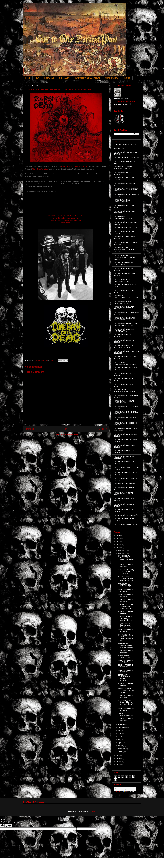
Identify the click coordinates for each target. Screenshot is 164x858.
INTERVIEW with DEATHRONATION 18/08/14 (124, 217)
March (120, 746)
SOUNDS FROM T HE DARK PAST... (126, 710)
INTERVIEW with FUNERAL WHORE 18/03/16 (124, 264)
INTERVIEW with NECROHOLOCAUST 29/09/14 (125, 363)
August (121, 730)
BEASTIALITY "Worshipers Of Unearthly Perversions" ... (124, 677)
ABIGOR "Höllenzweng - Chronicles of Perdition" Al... (126, 571)
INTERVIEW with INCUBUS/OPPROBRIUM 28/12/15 (126, 297)
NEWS (37, 78)
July (120, 733)
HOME (27, 78)
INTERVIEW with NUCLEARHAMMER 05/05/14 (124, 391)
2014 (118, 762)
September (122, 727)
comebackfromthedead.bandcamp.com (66, 218)
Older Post (103, 429)
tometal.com (65, 223)
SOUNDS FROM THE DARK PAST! (126, 145)
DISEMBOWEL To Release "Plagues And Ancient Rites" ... (125, 703)
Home (66, 429)
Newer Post (29, 429)
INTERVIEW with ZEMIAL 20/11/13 (126, 524)
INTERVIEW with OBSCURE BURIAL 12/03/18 (124, 402)
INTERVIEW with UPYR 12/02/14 (125, 484)
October (121, 724)
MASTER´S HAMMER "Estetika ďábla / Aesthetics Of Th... (125, 606)
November (122, 553)
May (120, 740)
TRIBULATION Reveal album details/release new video (125, 637)
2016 (118, 755)
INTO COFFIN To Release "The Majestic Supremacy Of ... (126, 558)
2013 (118, 765)
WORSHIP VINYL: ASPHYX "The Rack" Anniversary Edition (126, 645)
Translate (128, 792)
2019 (118, 542)
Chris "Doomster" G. (124, 98)
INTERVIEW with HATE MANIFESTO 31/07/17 (122, 280)
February (121, 749)
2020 (118, 538)
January (121, 752)
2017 (118, 548)
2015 (118, 759)
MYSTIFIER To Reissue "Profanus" (125, 715)
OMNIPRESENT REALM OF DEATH (87, 78)
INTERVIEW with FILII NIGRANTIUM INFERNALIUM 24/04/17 (124, 257)
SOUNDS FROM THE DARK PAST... (125, 566)
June (120, 736)
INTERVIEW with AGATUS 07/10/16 (126, 158)
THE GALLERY (64, 78)
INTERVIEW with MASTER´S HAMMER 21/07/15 (124, 330)
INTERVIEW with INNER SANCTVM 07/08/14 (122, 302)
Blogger (93, 811)
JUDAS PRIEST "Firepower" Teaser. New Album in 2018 (125, 578)
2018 (118, 545)
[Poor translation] (8, 825)
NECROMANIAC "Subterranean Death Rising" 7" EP (125, 625)
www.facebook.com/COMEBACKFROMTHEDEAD (66, 216)
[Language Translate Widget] (125, 789)
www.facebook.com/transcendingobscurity (66, 220)
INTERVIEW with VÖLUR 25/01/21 (126, 515)
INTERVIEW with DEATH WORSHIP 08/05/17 (123, 201)
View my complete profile (122, 104)
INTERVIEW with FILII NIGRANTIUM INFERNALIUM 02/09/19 (124, 250)
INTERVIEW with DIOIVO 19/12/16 (126, 228)
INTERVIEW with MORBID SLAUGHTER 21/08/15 (123, 346)
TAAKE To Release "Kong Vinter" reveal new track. (126, 690)
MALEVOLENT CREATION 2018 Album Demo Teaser (126, 585)
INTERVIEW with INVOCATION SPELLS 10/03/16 (125, 319)
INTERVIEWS (49, 78)
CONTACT (126, 78)
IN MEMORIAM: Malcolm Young (124, 656)
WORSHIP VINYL (111, 78)
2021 (118, 535)
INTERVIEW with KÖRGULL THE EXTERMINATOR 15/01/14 (125, 324)
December (122, 550)
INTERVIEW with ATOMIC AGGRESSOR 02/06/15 (123, 168)
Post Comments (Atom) (70, 435)
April (120, 743)
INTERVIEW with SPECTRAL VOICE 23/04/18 (124, 457)
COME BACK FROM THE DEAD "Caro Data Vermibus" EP (125, 618)
